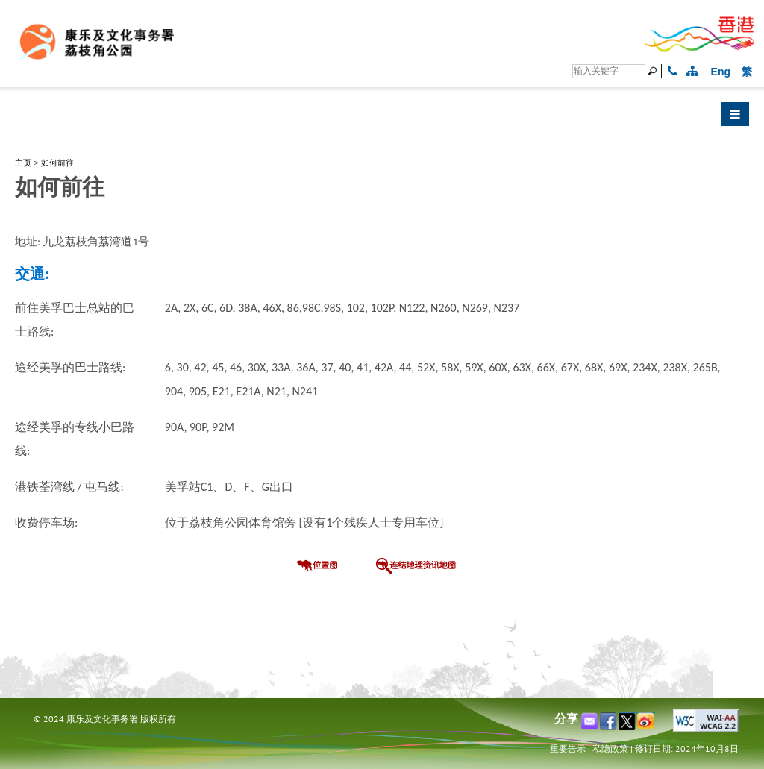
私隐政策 (610, 748)
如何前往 (57, 162)
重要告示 (568, 748)
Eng (720, 72)
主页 (23, 162)
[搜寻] (608, 71)
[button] (382, 118)
